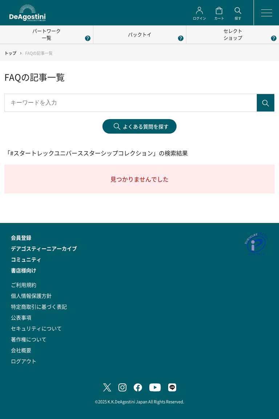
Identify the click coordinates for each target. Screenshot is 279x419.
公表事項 (21, 317)
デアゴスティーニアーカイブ (44, 248)
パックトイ (139, 34)
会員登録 (21, 237)
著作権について (28, 339)
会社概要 (21, 350)
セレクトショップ (232, 34)
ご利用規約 (23, 284)
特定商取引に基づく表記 (39, 306)
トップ (10, 53)
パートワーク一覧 (46, 34)
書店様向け (23, 270)
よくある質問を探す (146, 126)
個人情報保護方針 (31, 295)
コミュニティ (26, 259)
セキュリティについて (36, 328)
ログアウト (23, 361)
